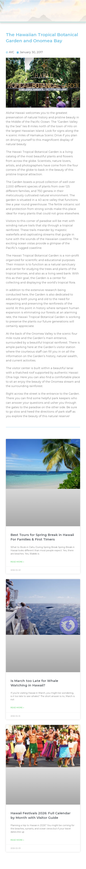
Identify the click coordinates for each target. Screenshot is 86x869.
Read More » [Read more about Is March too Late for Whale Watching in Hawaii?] (17, 707)
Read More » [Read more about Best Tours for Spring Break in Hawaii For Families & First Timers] (17, 562)
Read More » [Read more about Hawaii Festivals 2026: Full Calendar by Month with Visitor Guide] (17, 840)
